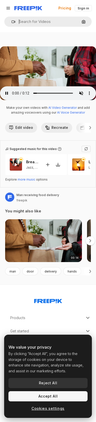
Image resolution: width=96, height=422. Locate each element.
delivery (51, 271)
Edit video (21, 127)
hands (72, 271)
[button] (11, 22)
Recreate (56, 127)
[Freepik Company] (48, 300)
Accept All (48, 396)
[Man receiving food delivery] (43, 240)
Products (50, 318)
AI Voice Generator (71, 112)
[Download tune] (57, 165)
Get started (50, 331)
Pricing (64, 8)
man (12, 271)
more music (26, 179)
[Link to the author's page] (9, 197)
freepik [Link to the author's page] (21, 200)
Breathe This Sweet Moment (32, 162)
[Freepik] (28, 8)
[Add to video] (47, 165)
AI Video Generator (62, 108)
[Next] (90, 127)
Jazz (29, 167)
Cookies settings (48, 408)
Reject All (48, 383)
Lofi (38, 167)
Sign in (83, 8)
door (30, 271)
